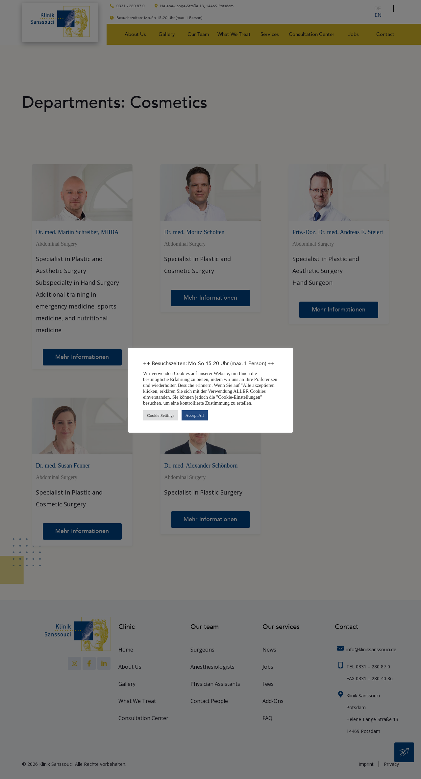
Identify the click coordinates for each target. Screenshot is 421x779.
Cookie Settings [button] (160, 415)
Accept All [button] (195, 415)
